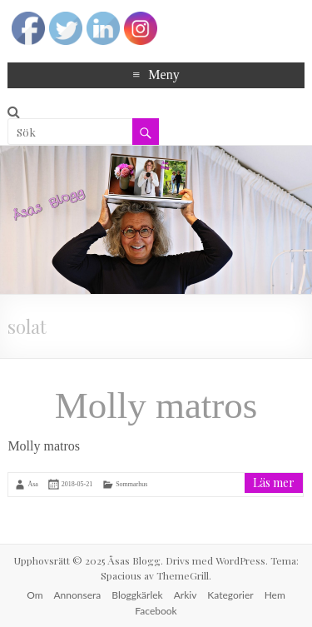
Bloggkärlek (136, 595)
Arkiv (185, 595)
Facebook (155, 611)
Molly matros (156, 405)
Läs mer (274, 482)
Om (34, 595)
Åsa (32, 483)
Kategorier (230, 595)
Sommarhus (131, 483)
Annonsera (78, 595)
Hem (275, 595)
